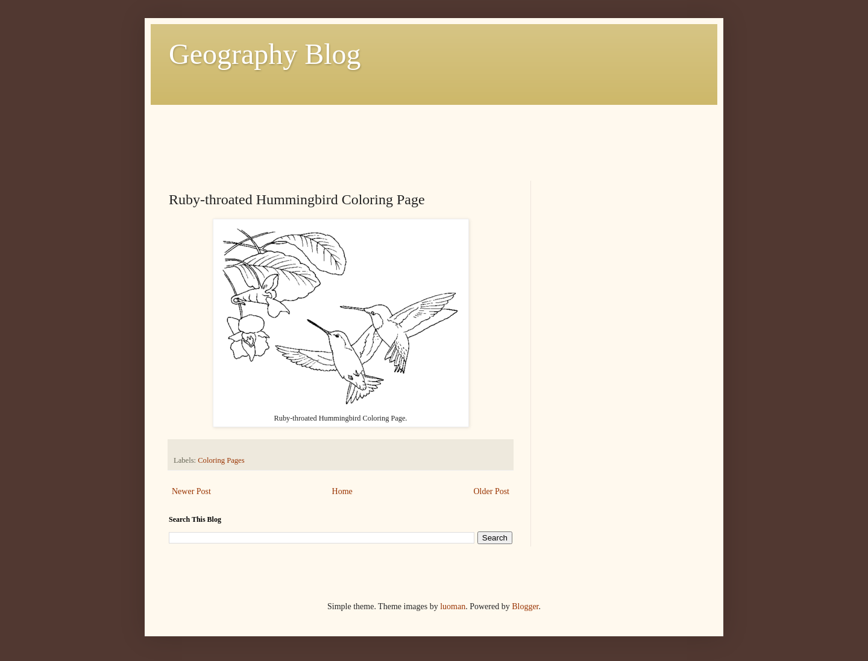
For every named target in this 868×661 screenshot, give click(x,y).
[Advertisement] (388, 132)
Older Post (492, 491)
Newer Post (191, 491)
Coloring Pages (221, 460)
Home (342, 491)
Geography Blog (265, 54)
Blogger (525, 606)
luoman (452, 606)
